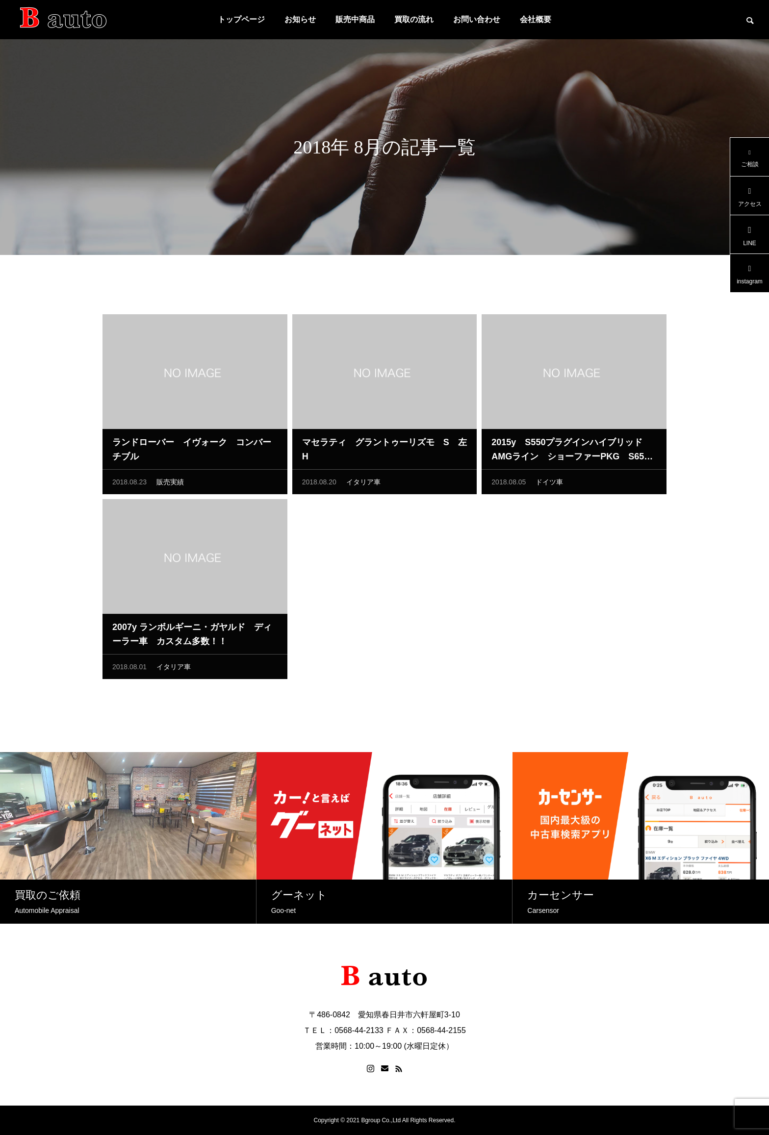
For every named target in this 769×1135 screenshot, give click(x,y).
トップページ (241, 19)
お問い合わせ (476, 19)
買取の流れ (414, 19)
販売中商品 (355, 19)
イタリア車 (363, 484)
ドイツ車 (549, 484)
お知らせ (300, 19)
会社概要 (535, 19)
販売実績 (170, 484)
